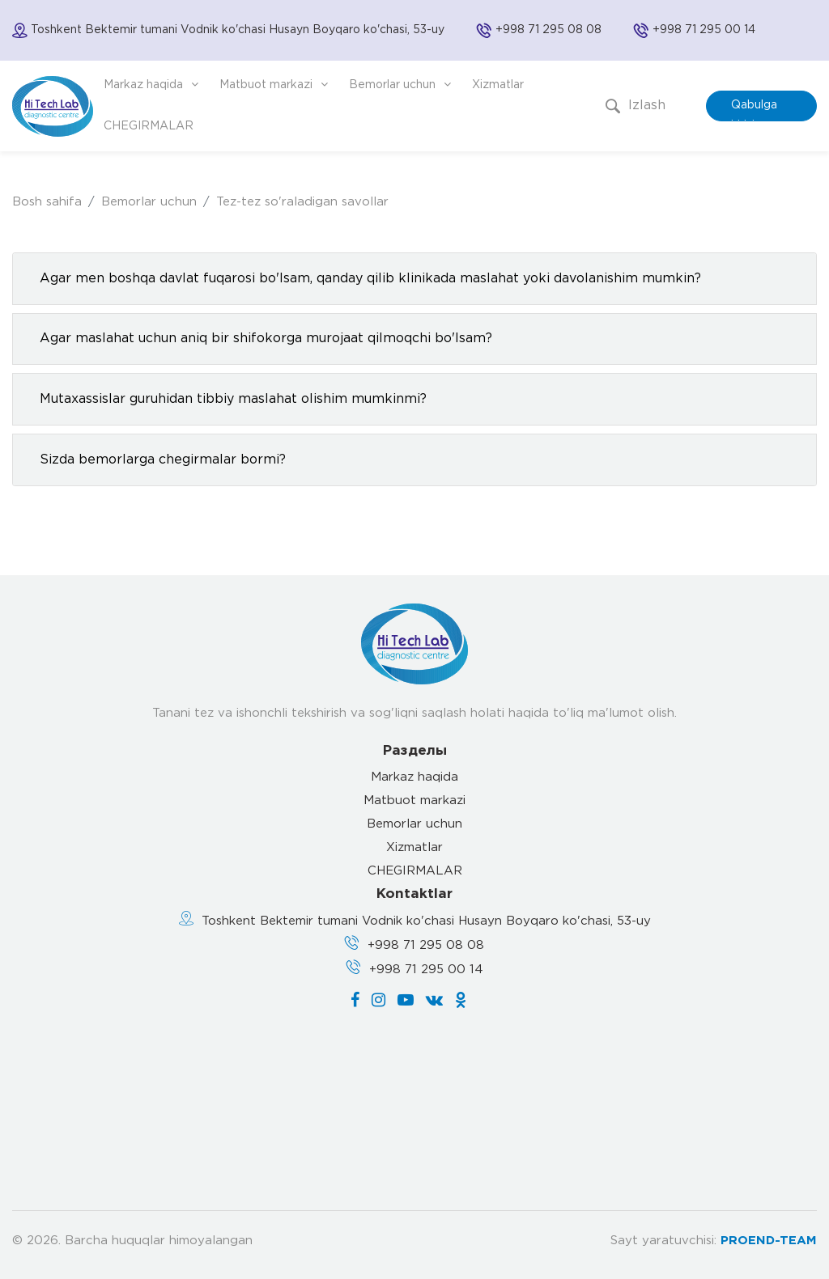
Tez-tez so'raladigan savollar (302, 202)
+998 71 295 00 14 (704, 30)
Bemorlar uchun (400, 84)
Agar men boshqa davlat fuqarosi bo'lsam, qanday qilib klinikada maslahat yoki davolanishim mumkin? (370, 279)
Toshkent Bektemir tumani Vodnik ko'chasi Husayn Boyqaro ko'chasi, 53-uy (426, 921)
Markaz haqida (151, 84)
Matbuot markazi (273, 84)
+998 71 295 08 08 (548, 30)
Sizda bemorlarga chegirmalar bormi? (163, 460)
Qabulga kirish (754, 110)
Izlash (635, 106)
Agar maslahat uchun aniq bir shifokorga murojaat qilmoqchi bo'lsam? (266, 338)
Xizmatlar (498, 85)
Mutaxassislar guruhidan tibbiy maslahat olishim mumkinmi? (233, 399)
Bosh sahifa (47, 202)
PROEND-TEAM (769, 1240)
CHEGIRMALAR (148, 126)
